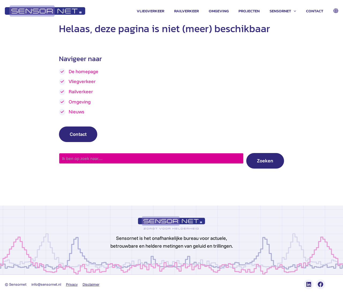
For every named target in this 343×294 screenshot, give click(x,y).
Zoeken (265, 161)
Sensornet (285, 11)
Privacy (73, 284)
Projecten (253, 11)
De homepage (83, 71)
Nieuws (76, 112)
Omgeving (225, 11)
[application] (296, 11)
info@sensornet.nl (46, 284)
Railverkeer (194, 11)
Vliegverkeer (160, 11)
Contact (315, 11)
